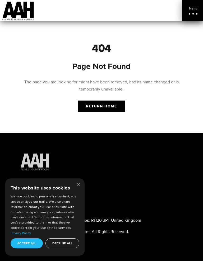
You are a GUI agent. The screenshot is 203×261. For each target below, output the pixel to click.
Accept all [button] (26, 243)
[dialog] (45, 217)
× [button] (78, 184)
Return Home (101, 106)
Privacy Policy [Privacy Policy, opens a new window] (21, 233)
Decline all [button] (62, 243)
